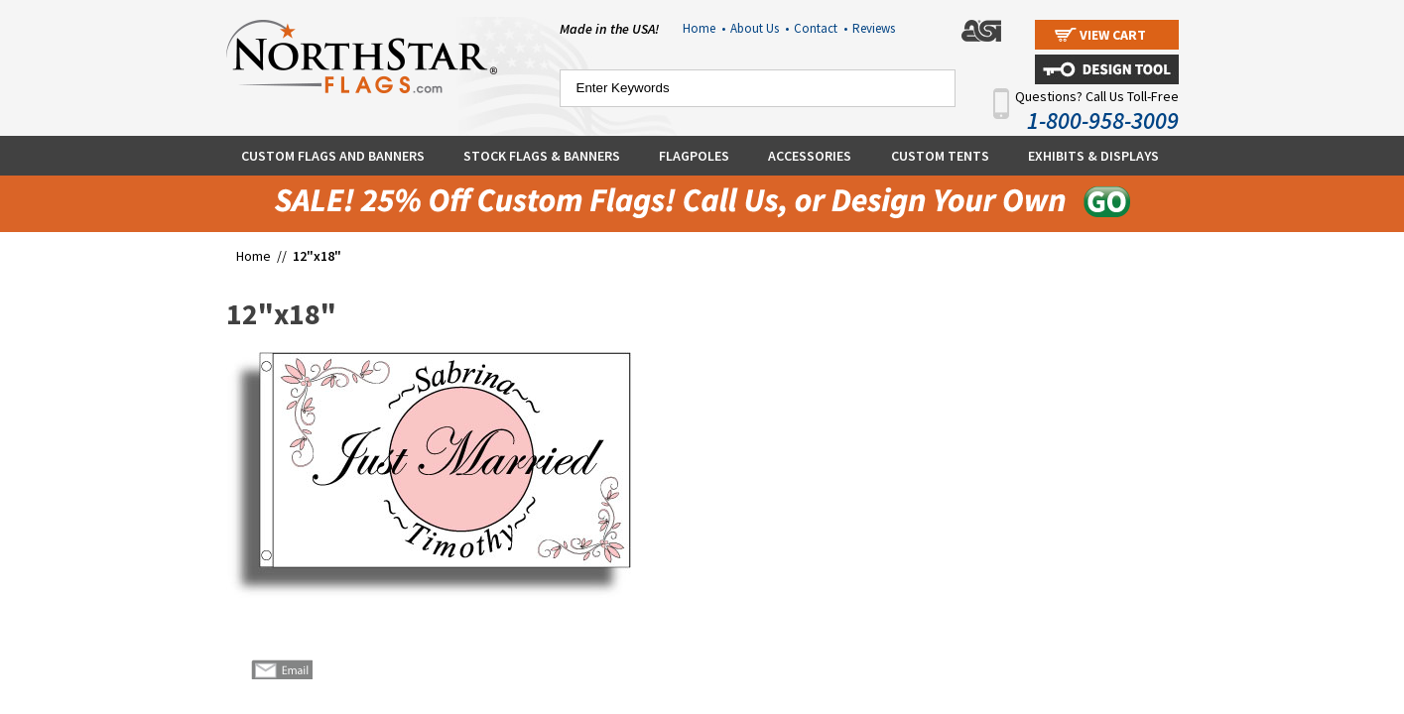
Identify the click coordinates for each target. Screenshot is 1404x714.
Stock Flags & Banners (541, 156)
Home (704, 28)
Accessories (809, 156)
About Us (759, 28)
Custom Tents (940, 156)
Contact (820, 28)
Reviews (873, 28)
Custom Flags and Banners (333, 156)
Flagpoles (694, 156)
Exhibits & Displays (1093, 156)
